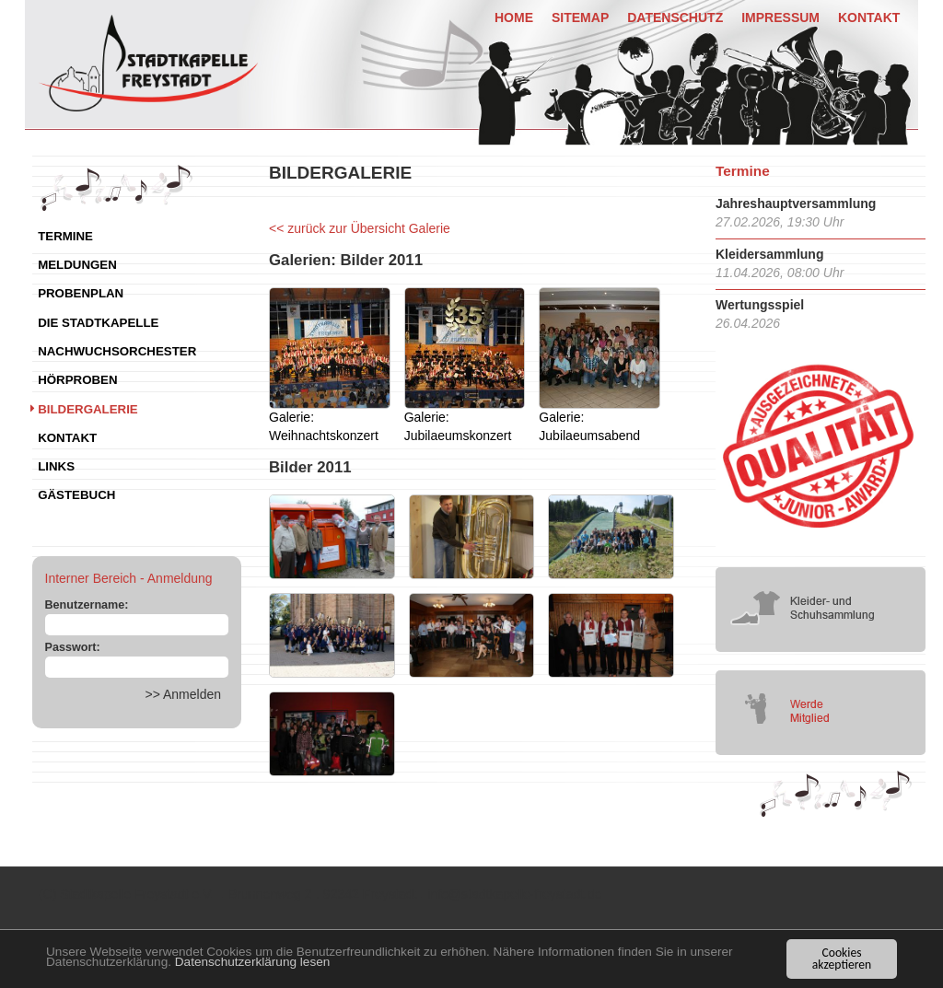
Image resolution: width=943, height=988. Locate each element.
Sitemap (580, 17)
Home (514, 17)
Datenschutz (675, 17)
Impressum (780, 17)
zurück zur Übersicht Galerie (368, 228)
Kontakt (869, 17)
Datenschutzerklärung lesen (253, 962)
